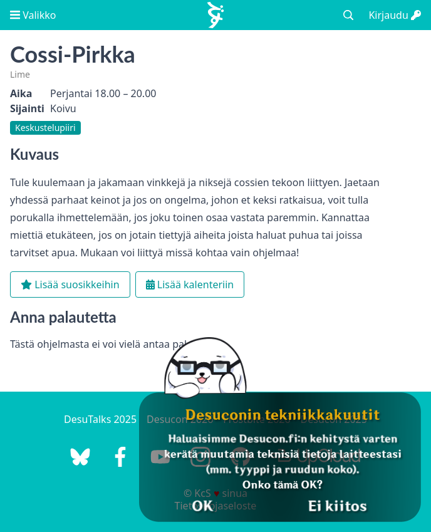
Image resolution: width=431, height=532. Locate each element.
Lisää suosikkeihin (70, 284)
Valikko (33, 15)
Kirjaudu (394, 15)
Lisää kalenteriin (190, 284)
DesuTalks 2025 (100, 419)
